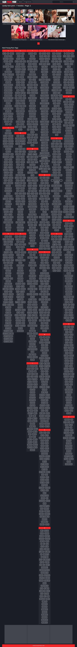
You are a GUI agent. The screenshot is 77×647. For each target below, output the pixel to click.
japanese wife (44, 158)
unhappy (66, 196)
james (42, 61)
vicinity (65, 304)
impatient (35, 387)
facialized (35, 77)
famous (35, 119)
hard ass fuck (32, 330)
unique (68, 198)
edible (22, 286)
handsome (34, 304)
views (66, 315)
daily (20, 151)
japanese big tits (44, 90)
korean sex (42, 245)
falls (28, 90)
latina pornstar (44, 302)
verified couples (69, 257)
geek (29, 193)
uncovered (67, 151)
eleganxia (23, 317)
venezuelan (66, 249)
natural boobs (44, 453)
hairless (30, 265)
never (44, 503)
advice (11, 209)
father (32, 145)
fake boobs (30, 84)
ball (11, 268)
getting (35, 230)
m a (41, 337)
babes (4, 239)
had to (35, 252)
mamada (41, 415)
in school (29, 444)
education (18, 288)
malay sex (44, 389)
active (10, 159)
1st (10, 124)
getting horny (32, 238)
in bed (36, 410)
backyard (11, 257)
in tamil (35, 447)
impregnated (32, 397)
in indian (35, 431)
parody (59, 119)
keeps (42, 183)
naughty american (44, 466)
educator (23, 288)
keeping (46, 180)
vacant (66, 226)
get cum (34, 219)
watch (71, 366)
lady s (42, 262)
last (49, 286)
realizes (59, 219)
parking (54, 119)
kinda (44, 193)
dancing (22, 162)
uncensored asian (68, 135)
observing (47, 536)
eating (22, 254)
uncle (66, 146)
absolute (5, 141)
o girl (42, 530)
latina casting (44, 296)
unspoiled (66, 217)
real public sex (57, 209)
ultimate (66, 120)
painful (58, 64)
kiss (42, 206)
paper (60, 108)
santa (58, 262)
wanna (71, 345)
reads (59, 169)
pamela (56, 98)
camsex (22, 74)
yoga (72, 430)
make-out (42, 376)
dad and (22, 135)
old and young (44, 567)
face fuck (32, 56)
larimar (40, 286)
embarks (20, 328)
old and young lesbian (44, 570)
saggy (59, 241)
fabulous (30, 53)
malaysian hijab (44, 400)
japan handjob (44, 71)
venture (71, 249)
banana (6, 291)
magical (41, 366)
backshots (11, 254)
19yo (7, 124)
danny (18, 164)
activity (6, 162)
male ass (42, 408)
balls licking (5, 288)
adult (5, 183)
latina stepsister (44, 307)
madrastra (47, 358)
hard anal (34, 320)
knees (42, 227)
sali (57, 247)
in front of (35, 421)
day (24, 183)
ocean (47, 541)
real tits (59, 214)
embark (17, 325)
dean (18, 190)
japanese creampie (44, 98)
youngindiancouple (68, 456)
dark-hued (20, 172)
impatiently (32, 389)
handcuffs (36, 294)
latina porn (47, 299)
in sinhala (35, 444)
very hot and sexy (68, 275)
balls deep (8, 281)
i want (29, 373)
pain (60, 61)
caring (23, 103)
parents (58, 113)
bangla (4, 304)
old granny (42, 577)
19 (11, 121)
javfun (45, 168)
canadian (23, 79)
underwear (66, 167)
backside (5, 257)
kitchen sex (42, 222)
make (46, 373)
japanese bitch (44, 92)
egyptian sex (20, 299)
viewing (70, 312)
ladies (47, 257)
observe (41, 536)
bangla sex (8, 317)
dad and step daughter (20, 138)
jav (42, 163)
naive (44, 437)
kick (48, 188)
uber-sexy (72, 101)
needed (42, 479)
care (16, 98)
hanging (35, 307)
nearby (48, 472)
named (46, 440)
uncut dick (69, 156)
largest (46, 283)
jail (48, 56)
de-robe (22, 188)
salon (60, 247)
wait (72, 326)
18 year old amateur (8, 84)
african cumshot (8, 219)
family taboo (32, 108)
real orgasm (56, 206)
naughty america (44, 464)
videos (72, 307)
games (35, 159)
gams (29, 162)
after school (8, 227)
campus (23, 71)
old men (41, 580)
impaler (35, 384)
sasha (59, 270)
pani (61, 98)
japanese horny (44, 113)
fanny (33, 121)
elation (18, 312)
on (48, 596)
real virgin (54, 217)
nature (41, 458)
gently (30, 198)
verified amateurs (68, 254)
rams (55, 151)
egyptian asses (20, 294)
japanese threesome (44, 153)
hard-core (35, 357)
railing (57, 143)
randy (59, 154)
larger (42, 283)
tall (68, 82)
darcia (22, 164)
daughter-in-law (19, 183)
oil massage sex (44, 556)
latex (41, 294)
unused (71, 217)
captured (17, 92)
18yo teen (7, 121)
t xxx (72, 53)
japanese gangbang (45, 103)
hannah (34, 309)
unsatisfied (71, 209)
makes (42, 379)
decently (22, 196)
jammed (46, 61)
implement (32, 392)
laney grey (47, 275)
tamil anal (66, 87)
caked (19, 56)
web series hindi (68, 389)
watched (66, 368)
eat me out (17, 252)
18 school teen (8, 71)
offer (47, 543)
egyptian (22, 291)
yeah (69, 422)
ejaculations (18, 309)
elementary (18, 320)
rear (54, 224)
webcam (68, 394)
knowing (42, 238)
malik (43, 410)
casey (17, 126)
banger (10, 299)
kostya (47, 245)
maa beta (46, 339)
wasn (71, 363)
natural (46, 448)
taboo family (68, 58)
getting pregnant (32, 243)
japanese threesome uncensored (44, 156)
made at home (44, 347)
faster (29, 137)
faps (36, 129)
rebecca (54, 227)
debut (24, 193)
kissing (44, 211)
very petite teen (69, 281)
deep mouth (20, 219)
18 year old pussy (8, 92)
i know (28, 368)
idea (28, 376)
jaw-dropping (44, 171)
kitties (41, 224)
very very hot (68, 294)
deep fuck (20, 211)
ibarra (33, 373)
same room (58, 252)
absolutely (11, 141)
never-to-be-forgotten (44, 506)
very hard (71, 270)
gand (33, 162)
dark (17, 167)
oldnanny (46, 593)
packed (54, 56)
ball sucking (8, 273)
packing (59, 56)
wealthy (71, 376)
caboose (18, 53)
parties (54, 126)
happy (29, 315)
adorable (5, 177)
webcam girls (68, 397)
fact (30, 79)
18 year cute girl (8, 79)
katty (48, 177)
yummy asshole (69, 464)
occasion (42, 541)
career (20, 98)
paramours (59, 111)
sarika (54, 270)
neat (43, 474)
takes (72, 71)
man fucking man (44, 421)
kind (40, 193)
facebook (35, 61)
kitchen (48, 217)
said (59, 244)
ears (20, 244)
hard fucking (32, 343)
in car (30, 415)
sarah (59, 265)
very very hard (69, 291)
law (45, 312)
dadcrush (18, 143)
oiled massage (46, 559)
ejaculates (20, 304)
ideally (36, 376)
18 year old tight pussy (8, 98)
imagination (34, 379)
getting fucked (32, 232)
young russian (69, 445)
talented (70, 74)
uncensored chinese (69, 138)
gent (36, 193)
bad (4, 260)
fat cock (30, 140)
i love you (31, 371)
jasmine (41, 160)
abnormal (11, 135)
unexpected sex (69, 185)
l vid (41, 254)
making (46, 379)
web (71, 384)
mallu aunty (42, 413)
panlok (54, 100)
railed (53, 143)
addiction (6, 169)
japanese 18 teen (44, 82)
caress (17, 100)
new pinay (44, 519)
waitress (71, 329)
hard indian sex (32, 346)
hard (30, 320)
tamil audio (71, 87)
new (41, 508)
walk (66, 337)
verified (68, 252)
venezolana (71, 247)
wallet (67, 342)
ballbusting (8, 275)
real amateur (54, 175)
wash (71, 360)
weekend (69, 413)
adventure (8, 206)
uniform (71, 196)
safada (54, 241)
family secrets (32, 100)
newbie (47, 524)
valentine (70, 236)
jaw (49, 168)
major (42, 373)
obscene (46, 533)
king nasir (42, 198)
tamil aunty (69, 92)
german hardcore (32, 204)
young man (69, 443)
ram (54, 148)
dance (23, 159)
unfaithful (69, 190)
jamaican (42, 58)
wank (71, 342)
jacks (48, 53)
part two (58, 124)
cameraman (18, 69)
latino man (47, 309)
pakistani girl (56, 79)
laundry (41, 312)
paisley (54, 71)
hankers (30, 309)
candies (18, 82)
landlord (41, 275)
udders (66, 104)
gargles (29, 185)
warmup (66, 360)
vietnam (70, 309)
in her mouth (32, 426)
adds (11, 172)
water (71, 371)
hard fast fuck (32, 336)
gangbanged (30, 172)
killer (44, 190)
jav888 (41, 168)
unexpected (68, 180)
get (30, 219)
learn (42, 328)
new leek (41, 513)
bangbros (10, 296)
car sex (20, 95)
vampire (67, 241)
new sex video (44, 521)
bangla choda (10, 304)
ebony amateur (20, 265)
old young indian (44, 585)
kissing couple (44, 214)
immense (35, 381)
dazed (18, 188)
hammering (30, 288)
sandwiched (56, 257)
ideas (29, 379)
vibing (66, 299)
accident (5, 143)
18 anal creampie (8, 56)
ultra (66, 122)
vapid (71, 244)
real (59, 172)
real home (57, 193)
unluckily (65, 209)
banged (5, 299)
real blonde (56, 177)
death (16, 193)
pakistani (58, 74)
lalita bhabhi (42, 265)
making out (42, 387)
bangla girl (8, 309)
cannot (22, 84)
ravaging (59, 162)
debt (20, 193)
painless (60, 66)
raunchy (54, 159)
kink (42, 201)
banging (5, 302)
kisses (46, 209)
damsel (22, 156)
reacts (59, 167)
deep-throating (20, 227)
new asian (46, 508)
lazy (44, 315)
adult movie (10, 183)
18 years (8, 103)
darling (16, 177)
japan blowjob (44, 69)
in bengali (30, 413)
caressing (18, 103)
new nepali (47, 513)
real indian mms (56, 201)
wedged (66, 410)
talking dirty (71, 79)
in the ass (32, 449)
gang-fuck (30, 167)
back (11, 252)
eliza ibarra (18, 323)
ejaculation (20, 307)
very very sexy (67, 296)
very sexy (69, 283)
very (72, 268)
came (23, 64)
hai (30, 254)
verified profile (69, 262)
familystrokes (32, 116)
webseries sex (69, 405)
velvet (65, 247)
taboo (73, 56)
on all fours (42, 598)
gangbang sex (32, 169)
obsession (47, 538)
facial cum (32, 71)
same (53, 252)
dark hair (22, 167)
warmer (66, 358)
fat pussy (35, 142)
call (22, 56)
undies (71, 167)
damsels (18, 159)
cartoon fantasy (20, 113)
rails (61, 143)
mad (42, 345)
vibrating (71, 299)
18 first (10, 61)
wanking (66, 345)
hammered (32, 286)
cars (24, 105)
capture (22, 90)
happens (35, 312)
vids (66, 309)
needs (47, 479)
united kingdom (69, 201)
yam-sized (67, 419)
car (16, 95)
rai (56, 141)
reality (59, 217)
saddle (60, 239)
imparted (30, 387)
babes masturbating (8, 241)
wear (66, 379)
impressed (32, 402)
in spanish (30, 447)
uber (70, 99)
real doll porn (54, 190)
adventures (6, 209)
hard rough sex (32, 354)
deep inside (20, 214)
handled (30, 302)
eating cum (20, 257)
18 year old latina (8, 90)
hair (34, 254)
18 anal (11, 53)
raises (60, 146)
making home (44, 381)
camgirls (18, 71)
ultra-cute (70, 122)
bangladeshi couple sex (8, 333)
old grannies (47, 575)
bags (12, 260)
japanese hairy (44, 111)
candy (12, 8)
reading (54, 169)
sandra (59, 254)
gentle (29, 196)
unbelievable (68, 128)
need (47, 477)
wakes (71, 334)
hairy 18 (32, 268)
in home (30, 431)
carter (18, 108)
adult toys (8, 185)
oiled (41, 559)
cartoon (22, 108)
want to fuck (70, 347)
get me (35, 222)
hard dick (35, 333)
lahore (46, 262)
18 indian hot (6, 66)
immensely (30, 384)
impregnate (32, 394)
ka (40, 177)
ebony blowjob (20, 273)
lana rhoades (42, 268)
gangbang (35, 167)
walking (67, 339)
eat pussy (23, 252)
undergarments (69, 159)
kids (40, 190)
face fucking (32, 58)
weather (67, 384)
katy (42, 180)
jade (45, 56)
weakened (66, 376)
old (43, 564)
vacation (71, 226)
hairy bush (32, 273)
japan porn (44, 74)
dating (17, 180)
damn (18, 156)
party (54, 132)
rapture (58, 156)
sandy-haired (54, 260)
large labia (46, 281)
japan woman (44, 77)
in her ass (32, 423)
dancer (17, 162)
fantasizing (35, 124)
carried (16, 105)
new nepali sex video (44, 516)
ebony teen (20, 281)
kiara (44, 188)
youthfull (71, 458)
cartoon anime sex (20, 111)
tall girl (72, 82)
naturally (47, 456)
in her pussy (30, 428)
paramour (53, 111)
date (24, 177)
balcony (6, 265)
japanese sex (44, 142)
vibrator (66, 302)
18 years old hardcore (8, 113)
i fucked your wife (33, 366)
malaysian (47, 397)
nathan (42, 448)
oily (40, 564)
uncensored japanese (68, 143)
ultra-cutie (66, 125)
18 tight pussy (10, 74)
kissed (42, 209)
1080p (4, 53)
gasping (34, 188)
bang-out (11, 294)
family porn (32, 95)
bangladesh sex (8, 325)
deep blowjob (20, 209)
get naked (31, 224)
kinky (46, 201)
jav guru (42, 166)
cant (20, 87)
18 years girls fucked (8, 108)
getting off (32, 240)
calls (21, 61)
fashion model (31, 134)
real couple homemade (56, 185)
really (54, 222)
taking (66, 74)
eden (23, 283)
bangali (5, 296)
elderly (16, 315)
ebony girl (20, 275)
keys (48, 185)
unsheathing (68, 214)
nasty (47, 445)
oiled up (47, 562)
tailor (71, 64)
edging (18, 286)
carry (21, 105)
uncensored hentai (68, 141)
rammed (58, 148)
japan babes (44, 66)
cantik (24, 87)
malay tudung (44, 392)
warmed (71, 355)
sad (56, 239)
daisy (24, 151)
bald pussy (6, 268)
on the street (44, 622)
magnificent (47, 366)
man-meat (47, 423)
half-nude (36, 281)
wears (66, 381)
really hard (59, 222)
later (44, 288)
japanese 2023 (45, 84)
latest (48, 288)
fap (28, 129)
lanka (41, 278)
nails (40, 437)
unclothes (71, 146)
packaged (58, 53)
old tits (44, 583)
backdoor (5, 254)
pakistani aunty (57, 77)
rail (59, 141)
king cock (46, 196)
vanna (67, 244)
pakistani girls (56, 82)
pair (59, 69)
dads (17, 151)
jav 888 (46, 163)
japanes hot (41, 79)
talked (71, 77)
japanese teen (44, 150)
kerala (41, 185)
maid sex (46, 368)
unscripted (66, 211)
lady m (46, 260)
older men (46, 588)
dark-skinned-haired (20, 175)
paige (57, 61)
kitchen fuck (44, 219)
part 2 (60, 121)
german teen (30, 217)
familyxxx (30, 119)
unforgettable (68, 193)
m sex (48, 337)
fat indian (30, 142)
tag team (67, 64)
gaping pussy (34, 180)
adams (10, 164)
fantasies (29, 124)
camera (23, 66)
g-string (30, 151)
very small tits (69, 288)
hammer (35, 283)
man (48, 418)
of (41, 543)
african (11, 217)
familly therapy (34, 90)
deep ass (20, 206)
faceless (35, 66)
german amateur (32, 201)
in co (34, 415)
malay (47, 387)
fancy (29, 121)
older (42, 588)
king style (47, 198)
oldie (42, 593)
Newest (20, 1)
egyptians (18, 302)
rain (52, 146)
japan (48, 64)
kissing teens (42, 217)
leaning (42, 325)
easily (24, 244)
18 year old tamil (8, 95)
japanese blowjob (44, 95)
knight (46, 227)
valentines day (67, 239)
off (44, 543)
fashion (32, 132)
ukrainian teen (69, 117)
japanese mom (45, 129)
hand (36, 288)
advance (11, 198)
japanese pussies (44, 137)
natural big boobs (44, 451)
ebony (20, 262)
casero (22, 124)
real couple (56, 183)
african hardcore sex (8, 222)
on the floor (44, 617)
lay (48, 312)
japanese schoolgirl (44, 140)
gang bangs (32, 164)
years (66, 424)
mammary (47, 415)
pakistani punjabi (56, 87)
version (71, 265)
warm (71, 352)
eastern (22, 247)
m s (44, 337)
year (72, 422)
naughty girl (44, 469)
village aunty (68, 320)
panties (58, 100)
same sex (54, 254)
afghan (10, 214)
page (60, 58)
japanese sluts (44, 145)
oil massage (45, 554)
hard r (32, 351)
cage (23, 53)
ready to (55, 172)
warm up (66, 355)
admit (11, 175)
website (66, 408)
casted (20, 129)
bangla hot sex (8, 315)
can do (22, 77)
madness (41, 358)
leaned (46, 323)
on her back (44, 604)
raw (58, 164)
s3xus (55, 236)
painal (54, 64)
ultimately (71, 120)
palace (55, 92)
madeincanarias (44, 355)
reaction (54, 167)
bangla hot (8, 312)
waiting (66, 329)
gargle (35, 183)
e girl (16, 236)
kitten (48, 222)
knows (47, 238)
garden (30, 183)
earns (16, 244)
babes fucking (10, 239)
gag (35, 151)
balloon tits (6, 278)
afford (6, 214)
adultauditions (8, 188)
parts (59, 129)
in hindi (35, 428)
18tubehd (10, 116)
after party (8, 224)
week (71, 410)
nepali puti (42, 487)
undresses (69, 175)
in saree (35, 442)
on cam (47, 598)
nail (48, 432)
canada (17, 79)
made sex (44, 352)
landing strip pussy (44, 273)
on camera (44, 601)
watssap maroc (67, 373)
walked (70, 337)
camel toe (18, 66)
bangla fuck (8, 307)
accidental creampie (8, 146)
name (42, 440)
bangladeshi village (8, 341)
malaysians (42, 405)
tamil (65, 84)
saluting (58, 249)
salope (54, 249)
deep (17, 204)
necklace (42, 477)
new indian (47, 511)
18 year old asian (8, 87)
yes (71, 427)
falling (35, 87)
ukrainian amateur (68, 107)
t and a (68, 53)
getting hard (32, 235)
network (47, 500)
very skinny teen (68, 286)
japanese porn (44, 134)
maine (46, 371)
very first (66, 270)
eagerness (18, 239)
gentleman (34, 196)
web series (69, 387)
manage (41, 426)
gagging (34, 154)
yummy (68, 461)
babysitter (6, 252)
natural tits (42, 456)
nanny (42, 443)
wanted (66, 350)
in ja (30, 434)
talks (65, 82)
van (71, 241)
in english (35, 418)
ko (42, 240)
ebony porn (20, 278)
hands (29, 304)
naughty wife (42, 472)
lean (42, 323)
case (18, 124)
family (29, 92)
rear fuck (58, 224)
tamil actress (70, 84)
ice (36, 373)
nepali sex (47, 487)
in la (30, 436)
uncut (72, 151)
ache (12, 154)
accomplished (6, 154)
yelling (70, 424)
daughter (22, 180)
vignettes (71, 315)
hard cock (30, 333)
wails (69, 326)
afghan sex (6, 217)
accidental (11, 143)
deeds (23, 201)
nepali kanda (44, 485)
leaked (48, 320)
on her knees (44, 609)
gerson (36, 217)
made (46, 345)
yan (71, 419)
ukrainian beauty (68, 109)
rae (53, 141)
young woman (69, 453)
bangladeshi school (8, 338)
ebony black (20, 270)
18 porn (8, 69)
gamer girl (30, 159)
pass (57, 134)
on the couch (44, 614)
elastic (23, 309)
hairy (35, 265)
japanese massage (44, 121)
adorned (11, 177)
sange (60, 260)
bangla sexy (8, 320)
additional (6, 172)
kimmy (48, 190)
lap (48, 278)
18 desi (11, 58)
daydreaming (18, 185)
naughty (44, 461)
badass (8, 260)
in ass (31, 410)
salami (53, 247)
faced (30, 64)
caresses (22, 100)
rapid (54, 156)
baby (11, 244)
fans (36, 121)
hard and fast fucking (32, 325)
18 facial (6, 61)
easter (18, 247)
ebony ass (20, 268)
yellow (67, 427)
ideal (32, 376)
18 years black (8, 105)
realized (54, 219)
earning (22, 241)
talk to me (67, 77)
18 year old (8, 82)
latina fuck (41, 299)
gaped (32, 175)
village (71, 317)
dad (18, 135)
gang (36, 162)
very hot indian (69, 278)
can (18, 77)
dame (23, 154)
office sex (47, 551)
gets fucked (30, 230)
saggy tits (55, 244)
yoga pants (66, 432)
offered (42, 546)
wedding (71, 408)
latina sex (44, 304)
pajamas (59, 71)
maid (42, 368)
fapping (32, 129)
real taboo (54, 214)
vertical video (67, 268)
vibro (71, 302)
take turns (67, 71)
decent (17, 196)
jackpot (44, 53)
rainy (56, 146)
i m (35, 371)
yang (65, 422)
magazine (46, 360)
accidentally (8, 148)
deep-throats (20, 230)
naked (48, 437)
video (72, 304)
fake (35, 82)
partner (59, 126)
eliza (23, 320)
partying (58, 132)
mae (42, 360)
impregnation (32, 400)
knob (42, 230)
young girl (69, 440)
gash (30, 188)
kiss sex (46, 206)
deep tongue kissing (20, 222)
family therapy (32, 113)
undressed (69, 172)
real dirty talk (56, 188)
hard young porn (5, 8)
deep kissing (20, 217)
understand (68, 164)
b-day (6, 236)
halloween (30, 283)
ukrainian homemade (69, 114)
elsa (23, 323)
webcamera (68, 400)
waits (67, 332)
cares (24, 98)
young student (69, 448)
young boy (72, 437)
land (48, 268)
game (32, 156)
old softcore (47, 580)
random (54, 154)
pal (60, 90)
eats (24, 260)
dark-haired (20, 169)
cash (21, 126)
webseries (69, 402)
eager (24, 236)
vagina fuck (68, 231)
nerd (47, 490)
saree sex (59, 268)
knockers (42, 235)
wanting (71, 350)
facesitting (30, 69)
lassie (45, 286)
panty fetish (56, 105)
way (72, 373)
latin (44, 294)
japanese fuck (44, 100)
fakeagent (30, 87)
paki (54, 74)
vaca (71, 223)
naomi (46, 443)
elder (23, 312)
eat (22, 249)
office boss (46, 549)
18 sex (4, 74)
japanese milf (44, 126)
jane (44, 64)
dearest (22, 190)
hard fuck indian (32, 341)
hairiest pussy (32, 262)
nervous (43, 498)
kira (47, 204)
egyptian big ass (20, 296)
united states (68, 204)
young (72, 432)
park (58, 116)
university (66, 206)
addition (11, 169)
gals (28, 156)
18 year (10, 77)
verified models (69, 260)
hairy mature (32, 278)
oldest (48, 591)
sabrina (59, 236)
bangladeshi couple (8, 330)
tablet (69, 56)
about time (10, 138)
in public (30, 442)
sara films (55, 265)
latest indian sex (44, 291)
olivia (41, 596)
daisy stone (18, 154)
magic (41, 363)
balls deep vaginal (8, 286)
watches (71, 368)
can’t (18, 90)
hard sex (29, 357)
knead (48, 224)
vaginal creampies (68, 233)
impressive (30, 408)
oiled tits (42, 562)
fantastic (30, 126)
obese (42, 533)
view (66, 312)
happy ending (30, 317)
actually (6, 164)
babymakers (8, 249)
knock (42, 232)
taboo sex (66, 61)
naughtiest (47, 458)
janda (41, 64)
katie (44, 177)
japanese (48, 79)
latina (48, 294)
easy (19, 249)
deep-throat (20, 224)
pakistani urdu (55, 90)
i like (33, 368)
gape (36, 172)
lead (48, 315)
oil (41, 554)
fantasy (35, 126)
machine (41, 342)
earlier (23, 239)
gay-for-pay (34, 190)
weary (71, 381)
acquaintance (6, 156)
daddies (23, 143)
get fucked (30, 222)
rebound (56, 230)
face (35, 53)
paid (53, 61)
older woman (42, 591)
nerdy (44, 492)
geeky (32, 193)
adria (6, 180)
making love (44, 384)
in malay (30, 439)
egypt (18, 291)
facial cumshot (32, 74)
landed (44, 270)
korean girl (47, 243)
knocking (47, 235)
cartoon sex (20, 119)
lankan (45, 278)
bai (4, 262)
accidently (8, 151)
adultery (8, 193)
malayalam (42, 394)
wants (67, 352)
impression (32, 405)
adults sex (6, 198)
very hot (68, 273)
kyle (48, 248)
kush (45, 248)
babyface (8, 247)
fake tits (35, 84)
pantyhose (54, 108)
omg (45, 596)
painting (55, 69)
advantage (8, 201)
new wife (42, 524)
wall (71, 339)
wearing (70, 379)
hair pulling (30, 257)
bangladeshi (8, 328)
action (6, 159)
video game (66, 307)
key (45, 185)
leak (44, 320)
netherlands (42, 500)
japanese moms (44, 132)
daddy (20, 146)
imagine (29, 381)
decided (17, 198)
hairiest (32, 260)
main (42, 371)
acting (12, 156)
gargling (34, 185)
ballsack (11, 288)
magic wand (46, 363)
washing (66, 363)
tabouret (71, 61)
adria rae (10, 180)
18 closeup (6, 58)
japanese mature (44, 124)
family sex (32, 103)
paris (55, 116)
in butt (35, 413)
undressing (69, 177)
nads (41, 432)
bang (11, 291)
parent (54, 113)
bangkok (10, 302)
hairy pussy (29, 281)
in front (29, 421)
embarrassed (20, 330)
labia (44, 254)
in (28, 410)
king (42, 196)
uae (67, 99)
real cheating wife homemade (56, 180)
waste (66, 366)
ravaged (54, 162)
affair (11, 211)
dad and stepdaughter (20, 141)
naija (45, 432)
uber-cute (66, 101)
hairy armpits (32, 270)
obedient (46, 530)
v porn (67, 223)
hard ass (32, 328)
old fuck (41, 575)
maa (42, 339)
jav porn (47, 166)
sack (53, 239)
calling (16, 61)
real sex (60, 211)
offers (47, 546)
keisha (46, 183)
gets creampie (32, 227)
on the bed (44, 611)
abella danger (8, 133)
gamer (36, 156)
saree (54, 268)
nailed (42, 435)
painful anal (54, 66)
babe (10, 236)
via (72, 296)
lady (42, 260)
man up (41, 423)
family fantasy (34, 92)
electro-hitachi (22, 315)
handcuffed (29, 294)
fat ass (36, 137)
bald (11, 265)
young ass (66, 437)
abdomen (8, 130)
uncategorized (69, 130)
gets (35, 224)
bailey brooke (9, 262)
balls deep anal (8, 283)
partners (54, 129)
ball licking (8, 270)
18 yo (5, 116)
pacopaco (55, 58)
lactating (42, 257)
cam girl (18, 64)
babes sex (6, 244)
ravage (59, 159)
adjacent (6, 175)
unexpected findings (69, 183)
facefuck (34, 64)
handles (35, 302)
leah (40, 320)
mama (48, 413)
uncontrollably (69, 148)
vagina (70, 228)
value (73, 239)
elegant (17, 317)
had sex (30, 252)
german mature (32, 209)
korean (41, 243)
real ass (60, 175)
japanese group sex (45, 108)
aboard (5, 138)
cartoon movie (20, 116)
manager (47, 426)
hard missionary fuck (32, 349)
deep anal (22, 204)
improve (35, 408)
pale (59, 92)
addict (5, 167)
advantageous (8, 204)
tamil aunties (68, 90)
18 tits (6, 77)
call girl (18, 58)
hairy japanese (32, 275)
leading (42, 317)
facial (35, 69)
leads (47, 317)
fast (36, 134)
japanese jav (44, 119)
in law (34, 436)
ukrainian (71, 104)
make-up (47, 376)
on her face (44, 606)
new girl (41, 511)
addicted (10, 167)
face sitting (30, 61)
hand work (32, 291)
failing (34, 79)
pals (52, 98)
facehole (30, 66)
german (34, 198)
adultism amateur (8, 196)
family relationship (32, 98)
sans (55, 262)
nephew (42, 490)
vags (66, 236)
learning (44, 330)
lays (41, 315)
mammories (42, 418)
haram (36, 317)
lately (41, 288)
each (20, 236)
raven (55, 164)
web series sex (69, 392)
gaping (29, 180)
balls (11, 278)
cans (16, 87)
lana (48, 265)
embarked (23, 325)
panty (59, 103)
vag (66, 228)
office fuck (42, 551)
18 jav (12, 66)
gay (29, 190)
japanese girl (44, 105)
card (24, 95)
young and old (69, 435)
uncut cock (69, 154)
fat (32, 137)
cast (24, 126)
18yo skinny (10, 119)
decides (22, 198)
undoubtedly (68, 169)
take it (69, 66)
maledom (47, 408)
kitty (44, 224)
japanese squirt (45, 147)
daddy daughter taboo (20, 148)
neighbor (42, 482)
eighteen (23, 302)
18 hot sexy (8, 64)
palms (60, 95)
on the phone (44, 619)
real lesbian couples (57, 204)
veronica (66, 265)
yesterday (67, 430)
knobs (46, 230)
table (65, 56)
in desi (29, 418)
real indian (57, 198)
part (52, 121)
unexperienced (69, 188)
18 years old (8, 111)
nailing (46, 435)
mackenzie (47, 342)
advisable (6, 211)
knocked (46, 232)
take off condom (69, 69)
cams (18, 74)
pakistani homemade (56, 84)
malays (47, 394)
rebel (59, 227)
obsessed (42, 538)
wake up (66, 334)
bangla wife (8, 323)
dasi (21, 177)
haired (35, 257)
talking (65, 79)
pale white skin (55, 95)
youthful (66, 458)
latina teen (41, 309)
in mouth (35, 439)
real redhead (54, 211)
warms (71, 358)
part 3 (54, 124)
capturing (23, 92)
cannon (18, 84)
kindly (48, 193)
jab (40, 53)
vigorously (67, 317)
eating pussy (18, 260)
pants (55, 103)
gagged (29, 154)
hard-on (32, 359)
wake (71, 332)
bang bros (6, 294)
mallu (46, 410)
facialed (29, 77)
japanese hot (44, 116)
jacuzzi (41, 56)
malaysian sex (44, 402)
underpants (68, 162)
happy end (34, 315)
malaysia (41, 397)
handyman (30, 307)
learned (46, 328)
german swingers (32, 214)
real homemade (57, 196)
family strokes (32, 105)
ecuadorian (18, 283)
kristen (41, 248)
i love (36, 368)
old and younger (44, 572)
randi (59, 151)
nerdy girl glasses (44, 495)
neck (46, 474)
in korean (34, 434)
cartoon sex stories (20, 121)
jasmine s (47, 160)
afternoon (8, 230)
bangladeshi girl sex (8, 336)
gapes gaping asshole (32, 177)
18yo (5, 119)
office (41, 549)
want (65, 347)
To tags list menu (28, 1)
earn (18, 241)
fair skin (30, 82)
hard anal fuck (32, 323)
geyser (32, 245)
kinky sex (43, 204)
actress (10, 162)
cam (24, 61)
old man (47, 577)
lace (48, 254)
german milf (32, 211)
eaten (18, 254)
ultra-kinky (72, 125)
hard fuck (32, 338)
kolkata (46, 240)
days (24, 185)
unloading (72, 206)
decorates (18, 201)
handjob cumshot (32, 299)
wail (65, 326)
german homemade (32, 206)
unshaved (72, 211)
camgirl (23, 69)
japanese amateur (44, 87)
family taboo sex (32, 111)
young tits (69, 451)
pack (54, 53)
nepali (47, 482)
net (47, 498)
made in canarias (44, 350)
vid (69, 304)
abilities (5, 135)
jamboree (47, 58)
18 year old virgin (8, 100)
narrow (42, 445)
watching (67, 371)
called (22, 58)
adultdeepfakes (8, 190)
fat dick (34, 140)
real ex (60, 190)
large (42, 281)
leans (47, 325)
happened (30, 312)
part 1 (56, 121)
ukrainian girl (68, 112)
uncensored (68, 133)
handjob (32, 296)
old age (47, 564)
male (48, 405)
